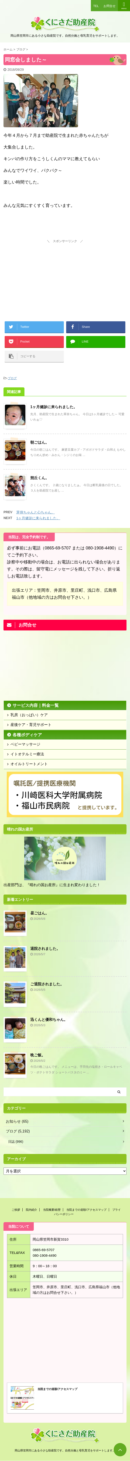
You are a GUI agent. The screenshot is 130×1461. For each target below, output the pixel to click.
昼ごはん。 (39, 913)
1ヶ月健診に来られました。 (53, 407)
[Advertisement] (65, 273)
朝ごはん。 (39, 442)
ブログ (12, 378)
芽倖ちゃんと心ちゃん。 (35, 512)
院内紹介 (31, 1209)
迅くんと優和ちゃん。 (49, 1020)
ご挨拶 (16, 1209)
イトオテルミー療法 (27, 754)
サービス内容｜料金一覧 (36, 705)
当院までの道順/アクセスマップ (86, 1209)
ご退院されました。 (47, 984)
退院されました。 (45, 949)
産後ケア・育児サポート (30, 725)
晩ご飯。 (37, 1055)
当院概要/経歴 (52, 1209)
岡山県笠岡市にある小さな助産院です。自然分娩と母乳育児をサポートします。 (65, 1450)
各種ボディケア (27, 734)
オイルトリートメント (29, 764)
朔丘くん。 (39, 478)
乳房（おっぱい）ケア (29, 715)
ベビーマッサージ (25, 744)
